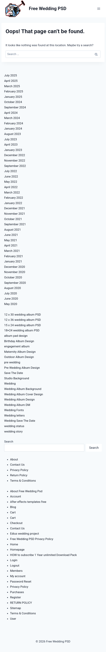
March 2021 (12, 251)
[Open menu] (98, 8)
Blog (13, 507)
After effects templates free (28, 502)
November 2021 (14, 213)
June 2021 (11, 235)
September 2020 (15, 282)
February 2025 (13, 91)
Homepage (17, 549)
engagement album (17, 346)
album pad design (15, 335)
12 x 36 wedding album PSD (22, 319)
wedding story (13, 431)
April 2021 (11, 245)
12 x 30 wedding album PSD (22, 314)
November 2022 (14, 160)
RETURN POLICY (21, 602)
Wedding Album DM (17, 405)
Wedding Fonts (14, 410)
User (13, 618)
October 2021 (13, 219)
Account (15, 496)
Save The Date (13, 373)
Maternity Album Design (20, 351)
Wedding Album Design (19, 399)
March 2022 (12, 192)
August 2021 (12, 229)
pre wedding (12, 362)
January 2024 (13, 128)
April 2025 (11, 80)
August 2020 (12, 288)
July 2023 (10, 139)
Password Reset (20, 581)
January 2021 (13, 261)
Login (13, 560)
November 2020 (14, 272)
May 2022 (10, 181)
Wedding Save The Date (19, 420)
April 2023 (11, 144)
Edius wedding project (24, 533)
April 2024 (11, 112)
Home (14, 544)
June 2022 (11, 176)
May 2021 (10, 240)
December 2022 (14, 155)
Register (15, 597)
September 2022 (15, 166)
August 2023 (12, 134)
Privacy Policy (19, 470)
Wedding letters (14, 415)
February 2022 (13, 197)
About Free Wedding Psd (26, 491)
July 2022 (10, 171)
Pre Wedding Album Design (22, 367)
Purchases (17, 592)
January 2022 (13, 203)
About (14, 459)
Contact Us (17, 464)
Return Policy (18, 475)
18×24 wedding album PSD (21, 330)
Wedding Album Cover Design (23, 394)
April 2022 (11, 187)
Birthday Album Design (19, 341)
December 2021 (14, 208)
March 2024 (12, 118)
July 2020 (10, 293)
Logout (14, 565)
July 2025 (10, 75)
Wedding (10, 383)
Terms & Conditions (23, 480)
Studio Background (16, 378)
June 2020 (11, 298)
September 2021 (15, 224)
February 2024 (13, 123)
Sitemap (15, 608)
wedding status (14, 426)
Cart (13, 512)
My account (17, 576)
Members (16, 570)
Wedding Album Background (22, 389)
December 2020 (14, 267)
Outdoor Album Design (19, 357)
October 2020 (13, 277)
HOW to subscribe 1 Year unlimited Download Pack (43, 555)
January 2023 (13, 150)
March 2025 (12, 86)
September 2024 (15, 107)
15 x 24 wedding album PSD (22, 325)
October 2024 (13, 102)
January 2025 (13, 96)
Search (8, 441)
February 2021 (13, 256)
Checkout (16, 523)
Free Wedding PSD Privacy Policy (31, 539)
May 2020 (10, 304)
